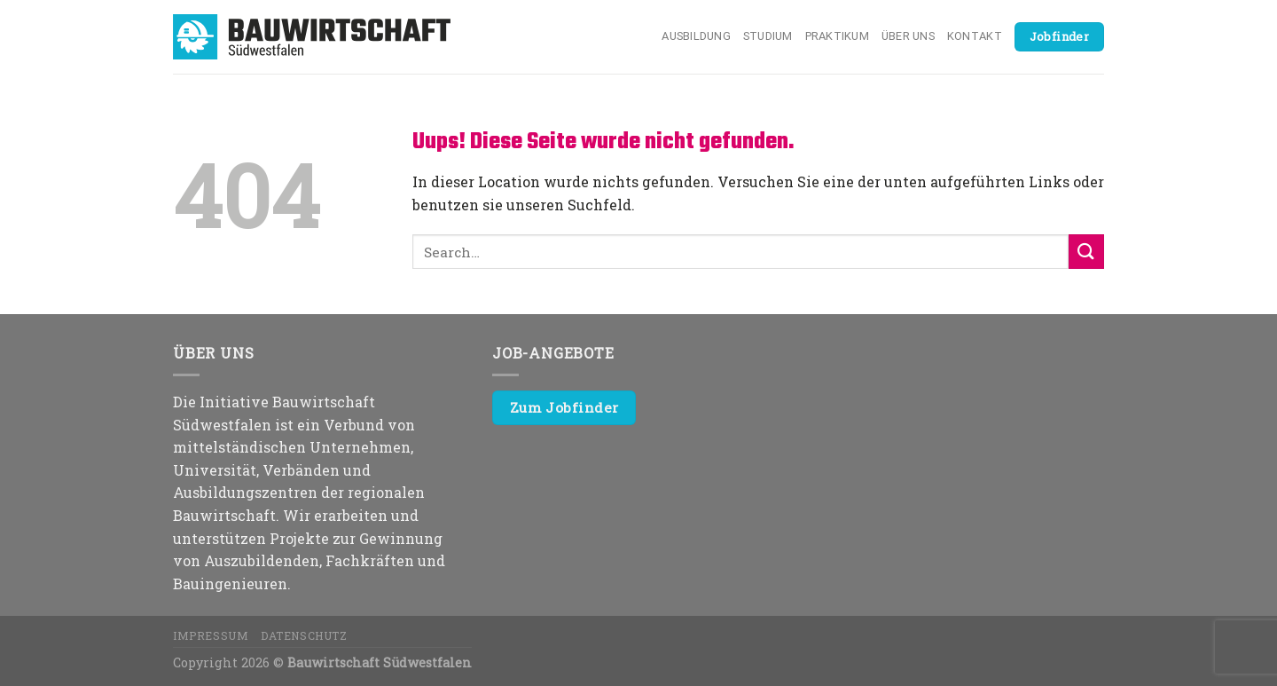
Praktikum (837, 36)
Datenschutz (304, 635)
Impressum (211, 635)
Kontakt (974, 36)
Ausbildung (696, 36)
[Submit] (1086, 251)
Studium (768, 36)
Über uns (908, 36)
